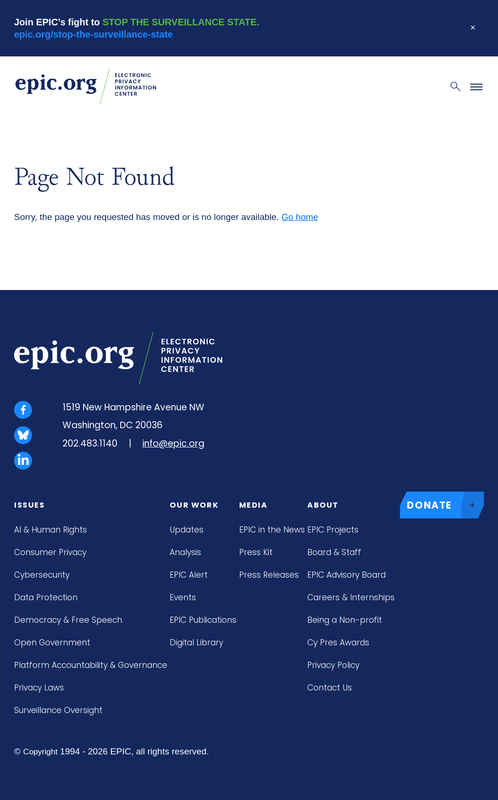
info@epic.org (173, 443)
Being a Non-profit (344, 620)
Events (183, 597)
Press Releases (269, 574)
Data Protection (46, 597)
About (323, 505)
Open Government (52, 642)
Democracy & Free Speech (68, 620)
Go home (299, 217)
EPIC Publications (203, 620)
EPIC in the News (272, 529)
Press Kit (255, 552)
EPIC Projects (332, 529)
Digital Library (196, 642)
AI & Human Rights (50, 529)
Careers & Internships (351, 597)
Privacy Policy (333, 665)
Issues (29, 505)
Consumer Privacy (50, 552)
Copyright (40, 751)
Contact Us (329, 687)
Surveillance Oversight (58, 710)
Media (253, 505)
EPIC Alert (189, 574)
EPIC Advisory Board (346, 574)
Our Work (194, 505)
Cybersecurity (42, 574)
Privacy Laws (39, 687)
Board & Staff (334, 552)
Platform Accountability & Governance (90, 665)
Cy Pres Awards (338, 642)
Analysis (185, 552)
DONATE (445, 505)
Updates (186, 529)
